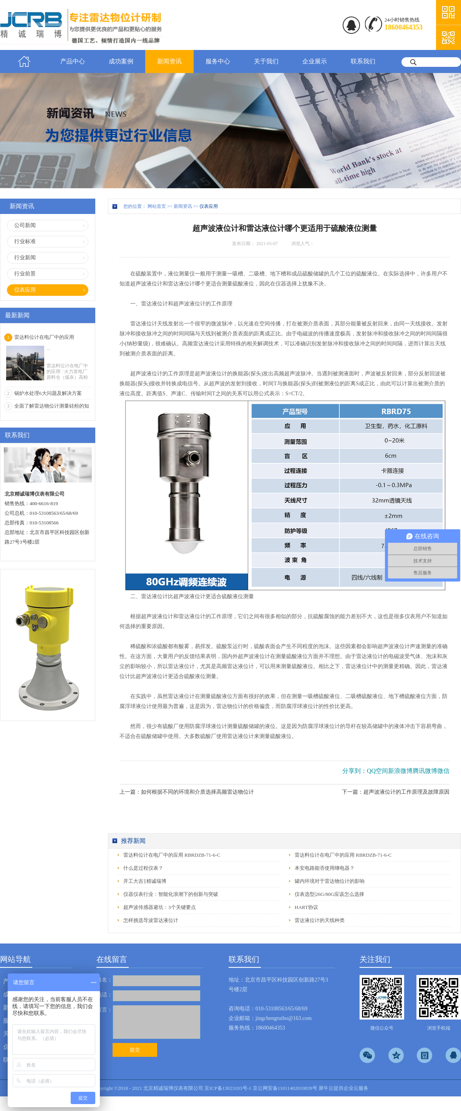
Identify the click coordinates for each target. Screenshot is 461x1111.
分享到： (354, 771)
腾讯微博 (425, 771)
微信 (443, 771)
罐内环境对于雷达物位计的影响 (330, 881)
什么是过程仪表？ (143, 868)
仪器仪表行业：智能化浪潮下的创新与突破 (170, 894)
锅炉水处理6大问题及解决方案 (48, 393)
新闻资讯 (183, 206)
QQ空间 (377, 771)
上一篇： (186, 792)
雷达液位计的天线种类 (320, 920)
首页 (24, 61)
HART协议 (306, 907)
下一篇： (395, 792)
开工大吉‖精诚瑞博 (144, 881)
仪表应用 (208, 206)
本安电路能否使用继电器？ (325, 868)
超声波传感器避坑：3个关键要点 (159, 907)
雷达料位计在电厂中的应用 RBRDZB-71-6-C (171, 855)
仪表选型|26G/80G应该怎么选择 (329, 894)
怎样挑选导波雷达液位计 (150, 920)
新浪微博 (400, 771)
